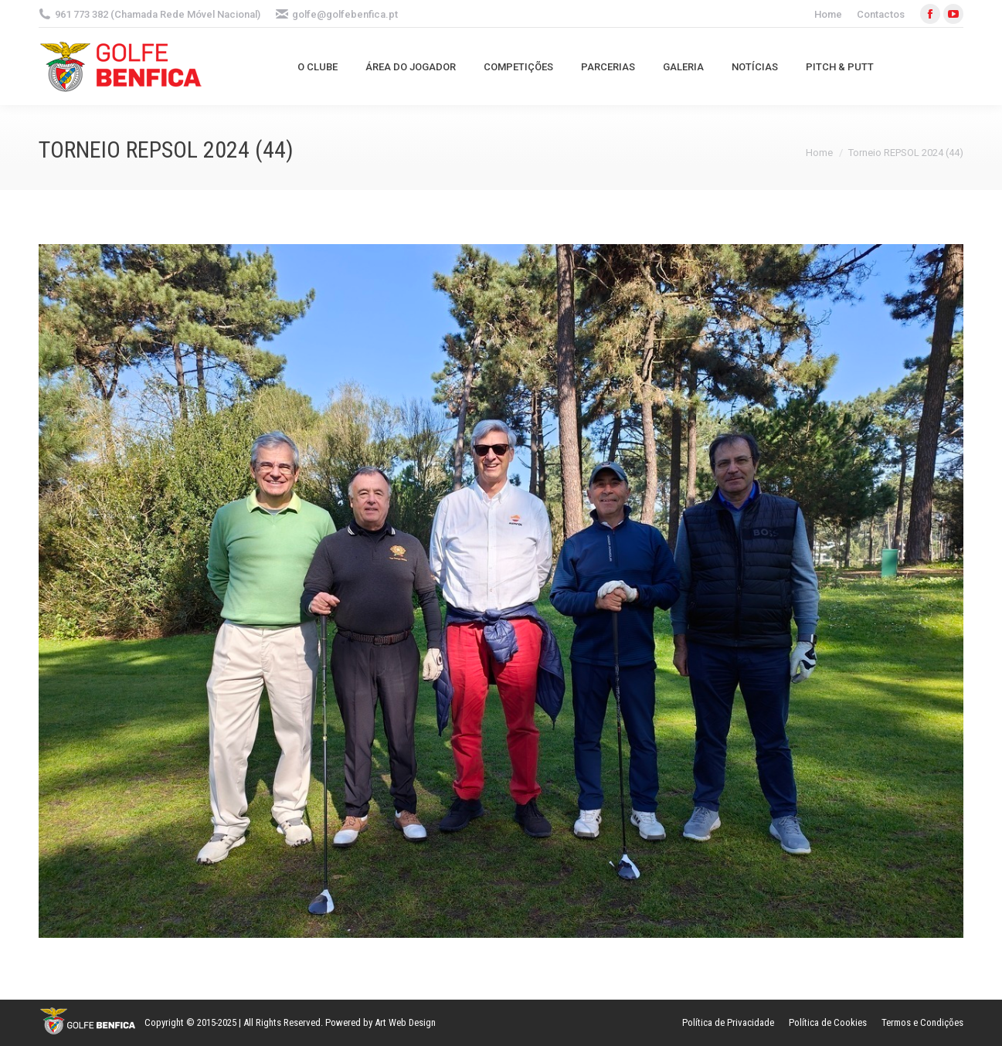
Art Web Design (405, 1022)
